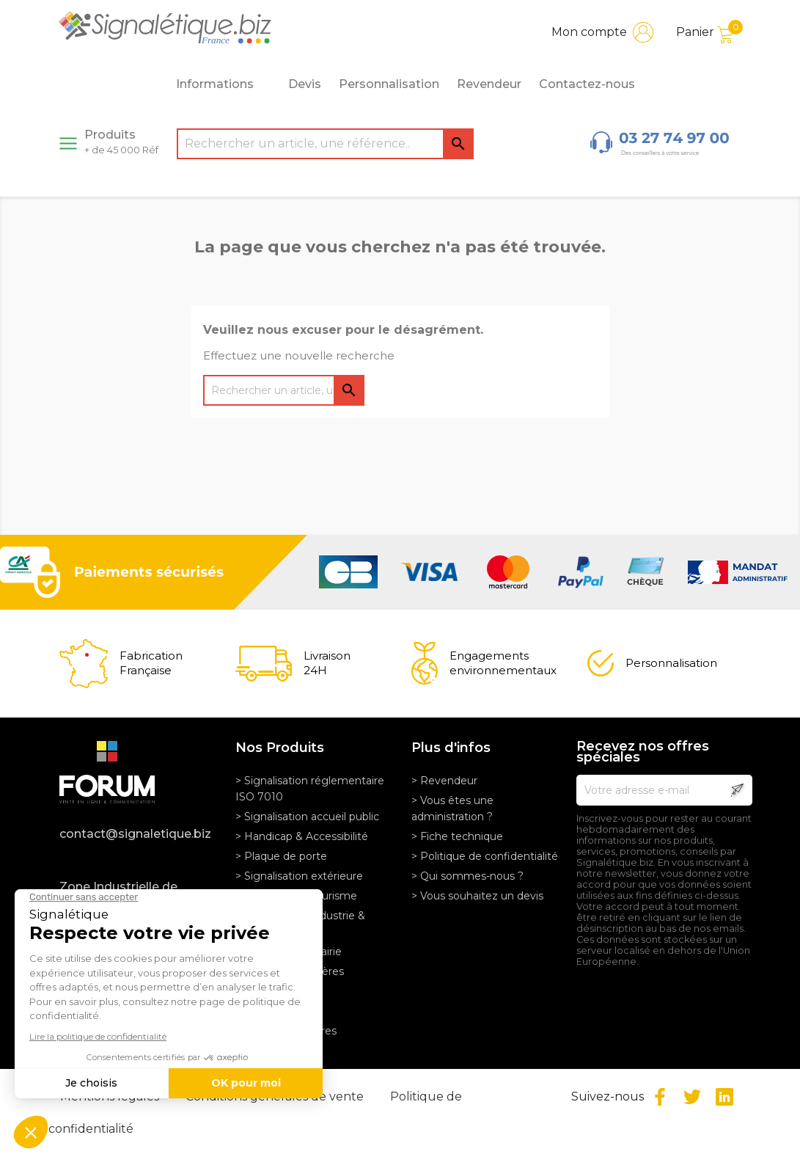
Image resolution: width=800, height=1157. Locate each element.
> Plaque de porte (281, 856)
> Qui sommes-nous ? (467, 876)
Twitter (692, 1097)
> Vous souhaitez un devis (477, 895)
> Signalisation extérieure (299, 876)
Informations (223, 84)
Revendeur (489, 84)
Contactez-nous (587, 84)
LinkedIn (724, 1097)
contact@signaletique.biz (135, 834)
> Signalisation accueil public (307, 816)
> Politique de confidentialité (484, 856)
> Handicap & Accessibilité (301, 836)
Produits (121, 142)
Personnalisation (389, 84)
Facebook (660, 1097)
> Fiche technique (457, 836)
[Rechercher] (325, 143)
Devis (304, 84)
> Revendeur (444, 780)
